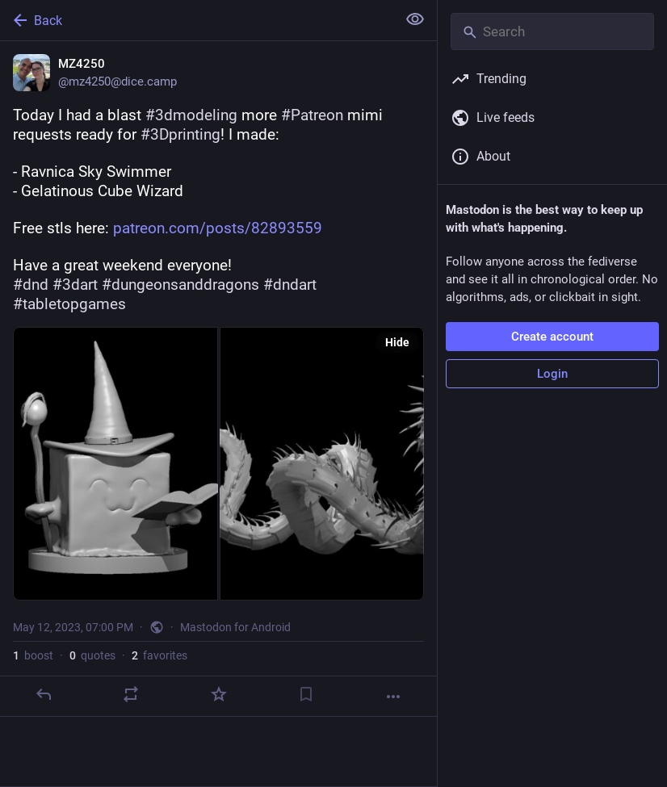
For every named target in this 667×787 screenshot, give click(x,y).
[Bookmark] (306, 694)
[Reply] (43, 694)
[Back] (196, 20)
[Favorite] (219, 694)
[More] (393, 696)
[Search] (552, 31)
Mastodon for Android (235, 627)
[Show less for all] (415, 19)
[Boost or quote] (131, 694)
